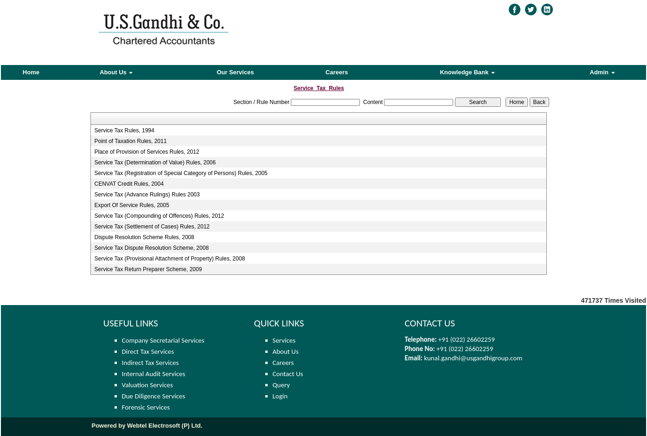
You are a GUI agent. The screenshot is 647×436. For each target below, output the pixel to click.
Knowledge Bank (467, 72)
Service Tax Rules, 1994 (124, 130)
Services (284, 340)
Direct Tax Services (148, 351)
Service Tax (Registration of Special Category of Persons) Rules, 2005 (180, 173)
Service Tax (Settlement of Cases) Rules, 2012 (152, 226)
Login (280, 396)
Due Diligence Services (154, 396)
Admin (602, 72)
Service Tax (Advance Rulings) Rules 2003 (146, 194)
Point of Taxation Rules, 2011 (130, 141)
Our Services (235, 72)
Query (281, 385)
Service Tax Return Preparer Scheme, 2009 (148, 269)
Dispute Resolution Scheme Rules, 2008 (144, 237)
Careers (337, 72)
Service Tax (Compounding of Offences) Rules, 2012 (159, 216)
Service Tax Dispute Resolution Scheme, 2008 (151, 248)
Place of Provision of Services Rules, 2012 (146, 152)
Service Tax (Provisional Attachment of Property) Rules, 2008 (169, 258)
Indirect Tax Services (150, 362)
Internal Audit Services (154, 374)
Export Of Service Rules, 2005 (131, 205)
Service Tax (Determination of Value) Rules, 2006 (155, 162)
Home (31, 72)
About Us (116, 72)
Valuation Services (147, 385)
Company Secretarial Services (163, 340)
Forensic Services (146, 407)
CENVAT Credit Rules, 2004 (128, 184)
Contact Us (288, 374)
